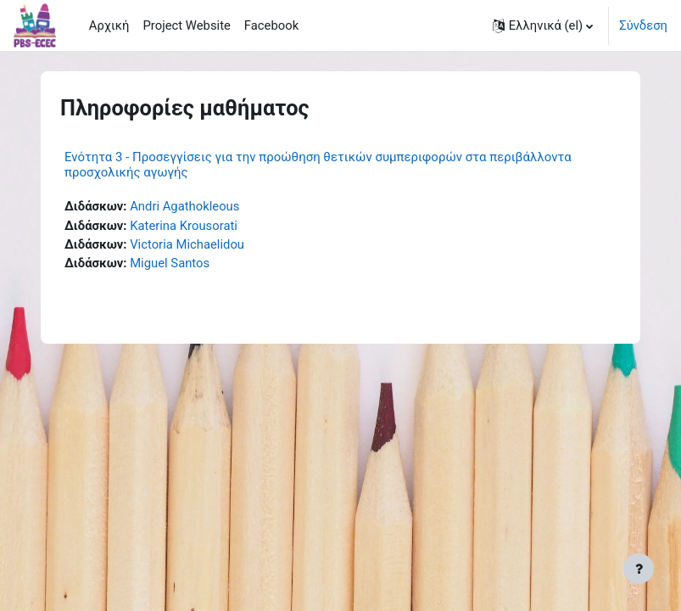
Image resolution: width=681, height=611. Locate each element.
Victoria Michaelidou (187, 244)
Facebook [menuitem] (271, 25)
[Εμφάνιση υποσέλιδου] (638, 568)
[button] (543, 25)
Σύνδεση (643, 25)
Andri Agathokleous (184, 206)
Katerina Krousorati (183, 225)
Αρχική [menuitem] (109, 25)
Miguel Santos (169, 263)
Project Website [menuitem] (186, 25)
